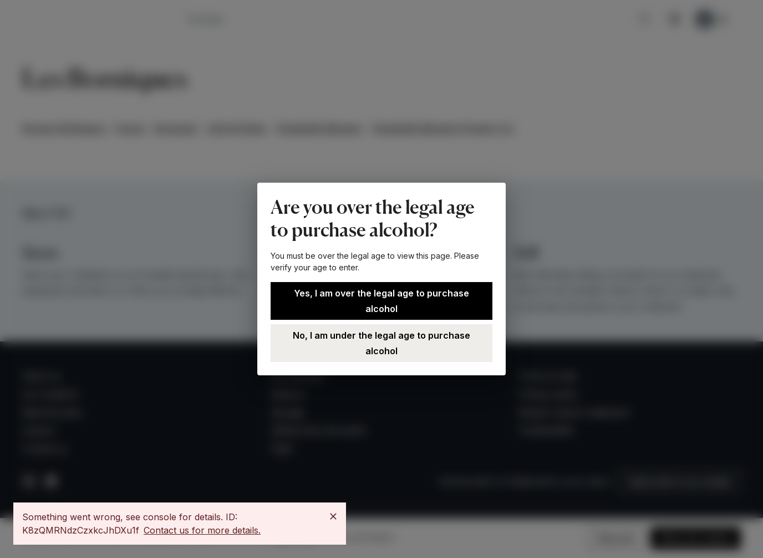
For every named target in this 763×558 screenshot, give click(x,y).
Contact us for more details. (202, 530)
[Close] (333, 516)
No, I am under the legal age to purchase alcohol (381, 343)
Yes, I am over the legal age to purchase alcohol (381, 301)
